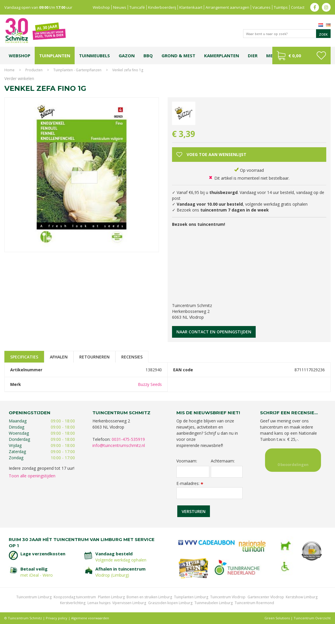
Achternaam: (223, 461)
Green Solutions (277, 618)
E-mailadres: (189, 483)
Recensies (132, 357)
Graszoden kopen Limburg (170, 603)
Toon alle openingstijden (32, 476)
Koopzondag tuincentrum (75, 597)
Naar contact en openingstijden (213, 331)
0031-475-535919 (128, 439)
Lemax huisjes (99, 603)
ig (326, 7)
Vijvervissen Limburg (129, 603)
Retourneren (94, 357)
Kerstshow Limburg (302, 597)
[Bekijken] (301, 55)
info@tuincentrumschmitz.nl (118, 445)
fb (314, 7)
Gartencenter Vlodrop (266, 597)
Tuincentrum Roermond (254, 603)
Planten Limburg (111, 597)
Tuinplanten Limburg (191, 597)
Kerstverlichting (72, 603)
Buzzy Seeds (150, 384)
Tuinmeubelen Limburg (213, 603)
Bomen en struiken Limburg (149, 597)
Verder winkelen (19, 78)
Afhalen (59, 357)
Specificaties (24, 357)
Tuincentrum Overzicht (312, 618)
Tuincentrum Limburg (34, 597)
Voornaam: (186, 461)
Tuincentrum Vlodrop (227, 597)
